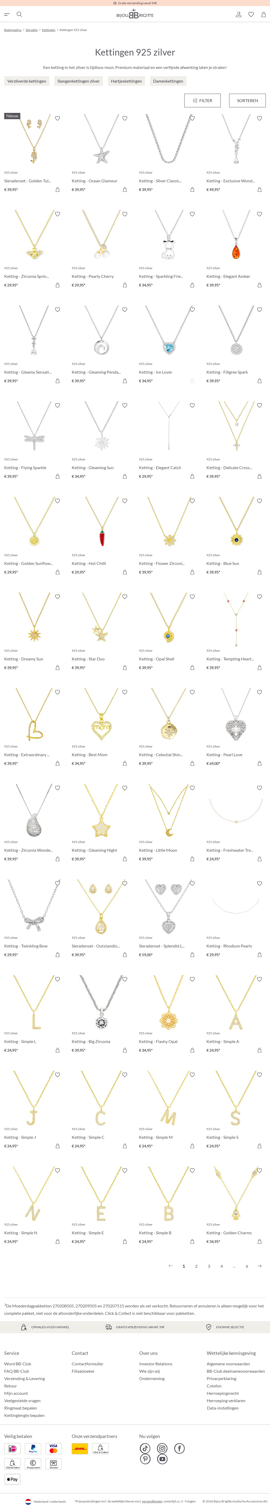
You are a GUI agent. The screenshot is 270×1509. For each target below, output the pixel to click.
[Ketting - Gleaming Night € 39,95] (101, 824)
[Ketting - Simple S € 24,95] (236, 1111)
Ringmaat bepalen (20, 1407)
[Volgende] (259, 1266)
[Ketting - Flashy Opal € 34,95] (169, 1015)
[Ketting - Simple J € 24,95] (34, 1111)
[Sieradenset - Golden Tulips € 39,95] (34, 154)
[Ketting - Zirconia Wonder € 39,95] (34, 824)
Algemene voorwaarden (228, 1363)
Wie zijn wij (149, 1370)
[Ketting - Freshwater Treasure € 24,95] (236, 824)
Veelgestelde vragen (22, 1400)
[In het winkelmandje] (57, 189)
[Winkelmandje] (263, 14)
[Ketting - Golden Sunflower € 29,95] (34, 537)
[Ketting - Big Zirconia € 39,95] (101, 1015)
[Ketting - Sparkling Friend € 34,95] (169, 250)
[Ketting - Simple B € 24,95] (169, 1207)
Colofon (214, 1385)
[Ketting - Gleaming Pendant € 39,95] (101, 346)
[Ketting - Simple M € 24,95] (169, 1111)
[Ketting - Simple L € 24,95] (34, 1015)
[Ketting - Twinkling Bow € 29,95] (34, 919)
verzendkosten (152, 1501)
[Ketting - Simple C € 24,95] (101, 1111)
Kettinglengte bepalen (24, 1415)
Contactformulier (87, 1363)
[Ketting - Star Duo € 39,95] (101, 633)
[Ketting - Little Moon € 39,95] (169, 824)
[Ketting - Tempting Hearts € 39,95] (236, 633)
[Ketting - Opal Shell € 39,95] (169, 633)
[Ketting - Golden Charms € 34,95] (236, 1207)
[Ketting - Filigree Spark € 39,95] (236, 346)
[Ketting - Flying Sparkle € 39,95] (34, 441)
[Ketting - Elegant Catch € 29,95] (169, 441)
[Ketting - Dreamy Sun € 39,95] (34, 633)
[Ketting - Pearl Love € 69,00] (236, 728)
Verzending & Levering (24, 1378)
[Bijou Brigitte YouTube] (162, 1459)
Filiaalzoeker (83, 1370)
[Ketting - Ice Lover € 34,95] (169, 346)
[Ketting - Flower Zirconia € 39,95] (169, 537)
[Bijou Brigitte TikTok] (145, 1448)
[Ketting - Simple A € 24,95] (236, 1015)
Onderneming (152, 1378)
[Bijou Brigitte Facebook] (179, 1448)
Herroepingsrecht (223, 1393)
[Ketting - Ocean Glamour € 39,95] (101, 154)
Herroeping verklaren (226, 1400)
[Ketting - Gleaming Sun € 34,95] (101, 441)
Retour (10, 1385)
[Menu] (202, 100)
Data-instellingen (223, 1408)
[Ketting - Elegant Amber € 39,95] (236, 250)
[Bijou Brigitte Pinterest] (145, 1459)
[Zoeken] (19, 14)
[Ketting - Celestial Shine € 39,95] (169, 728)
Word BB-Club (17, 1363)
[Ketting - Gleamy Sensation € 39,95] (34, 346)
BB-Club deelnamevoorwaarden (236, 1370)
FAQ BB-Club (16, 1370)
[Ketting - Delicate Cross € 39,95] (236, 441)
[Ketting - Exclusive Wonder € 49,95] (236, 154)
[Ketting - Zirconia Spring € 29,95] (34, 250)
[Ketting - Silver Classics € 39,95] (169, 154)
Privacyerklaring (221, 1378)
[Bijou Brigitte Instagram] (162, 1448)
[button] (238, 14)
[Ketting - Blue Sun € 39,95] (236, 537)
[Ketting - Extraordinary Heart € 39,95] (34, 728)
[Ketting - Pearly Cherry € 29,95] (101, 250)
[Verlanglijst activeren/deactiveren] (57, 118)
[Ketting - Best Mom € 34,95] (101, 728)
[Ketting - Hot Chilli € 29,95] (101, 537)
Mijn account (16, 1393)
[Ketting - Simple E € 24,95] (101, 1207)
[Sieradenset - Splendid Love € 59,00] (169, 919)
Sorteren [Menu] (247, 100)
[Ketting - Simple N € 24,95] (34, 1207)
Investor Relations (155, 1363)
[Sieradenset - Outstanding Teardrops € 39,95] (101, 919)
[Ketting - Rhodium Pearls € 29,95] (236, 919)
